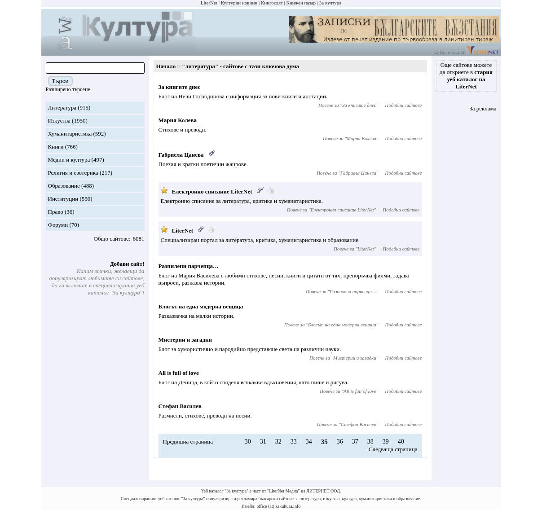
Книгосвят (272, 2)
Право (55, 211)
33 (294, 441)
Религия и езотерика (73, 172)
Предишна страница (188, 441)
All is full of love (179, 372)
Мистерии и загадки (185, 339)
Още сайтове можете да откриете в (466, 76)
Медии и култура (69, 159)
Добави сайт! (127, 263)
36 (340, 441)
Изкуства (59, 120)
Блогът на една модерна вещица (201, 306)
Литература (62, 107)
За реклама (482, 108)
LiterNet (209, 2)
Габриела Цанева (181, 154)
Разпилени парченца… (189, 266)
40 (401, 441)
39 (386, 441)
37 (355, 441)
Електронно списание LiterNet (212, 191)
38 (370, 441)
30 (248, 441)
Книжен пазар (301, 2)
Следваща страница (393, 449)
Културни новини (239, 2)
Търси (60, 81)
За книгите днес (180, 87)
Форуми (58, 224)
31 (263, 441)
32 (278, 441)
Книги (56, 146)
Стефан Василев (180, 406)
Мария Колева (178, 120)
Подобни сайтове (403, 105)
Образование (64, 185)
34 (309, 441)
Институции (63, 198)
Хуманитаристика (70, 133)
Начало (166, 66)
